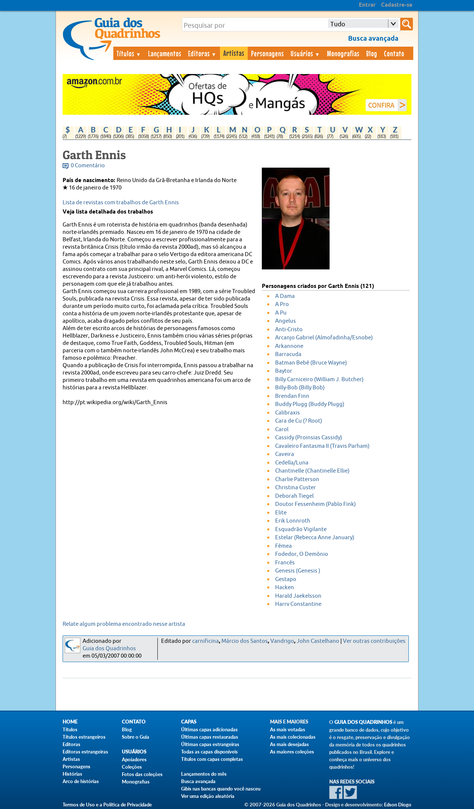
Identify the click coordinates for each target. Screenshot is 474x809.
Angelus (285, 321)
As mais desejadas (289, 744)
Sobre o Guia (135, 737)
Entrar (367, 5)
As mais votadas (287, 729)
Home (70, 722)
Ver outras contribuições (374, 641)
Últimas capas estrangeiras (210, 744)
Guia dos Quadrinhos (109, 648)
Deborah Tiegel (294, 496)
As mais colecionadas (293, 737)
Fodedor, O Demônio (301, 554)
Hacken (284, 587)
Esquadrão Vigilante (301, 529)
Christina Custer (295, 487)
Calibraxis (287, 412)
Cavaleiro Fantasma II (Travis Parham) (322, 446)
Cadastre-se (397, 5)
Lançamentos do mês (204, 774)
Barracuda (288, 354)
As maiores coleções (292, 752)
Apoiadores (134, 759)
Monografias (343, 53)
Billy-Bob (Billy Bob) (300, 387)
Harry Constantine (298, 604)
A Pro (282, 304)
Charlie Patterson (297, 479)
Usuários (305, 53)
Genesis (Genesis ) (297, 570)
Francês (285, 562)
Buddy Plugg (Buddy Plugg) (309, 404)
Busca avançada (198, 781)
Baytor (283, 371)
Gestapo (285, 579)
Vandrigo (282, 641)
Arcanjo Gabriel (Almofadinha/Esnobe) (324, 337)
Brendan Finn (292, 396)
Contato (394, 53)
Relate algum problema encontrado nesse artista (124, 624)
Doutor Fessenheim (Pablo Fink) (315, 504)
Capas (188, 722)
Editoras (202, 53)
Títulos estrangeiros (84, 737)
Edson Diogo (397, 805)
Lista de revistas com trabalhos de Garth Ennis (121, 202)
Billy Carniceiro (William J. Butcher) (319, 379)
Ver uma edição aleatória (207, 796)
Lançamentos (164, 53)
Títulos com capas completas (212, 759)
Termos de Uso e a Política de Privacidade (107, 805)
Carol (281, 429)
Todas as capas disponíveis (209, 752)
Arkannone (289, 346)
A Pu (281, 312)
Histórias (72, 774)
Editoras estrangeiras (85, 752)
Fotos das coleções (142, 774)
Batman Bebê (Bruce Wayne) (311, 362)
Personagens (267, 53)
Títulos (129, 53)
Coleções (132, 767)
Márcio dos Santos (244, 641)
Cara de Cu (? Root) (298, 420)
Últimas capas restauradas (209, 737)
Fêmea (283, 546)
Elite (281, 512)
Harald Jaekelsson (298, 596)
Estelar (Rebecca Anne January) (314, 537)
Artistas (233, 52)
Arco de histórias (81, 781)
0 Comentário (88, 165)
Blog (371, 53)
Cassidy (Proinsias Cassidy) (308, 437)
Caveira (284, 454)
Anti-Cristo (289, 329)
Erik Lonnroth (292, 520)
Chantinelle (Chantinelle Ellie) (312, 470)
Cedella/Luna (291, 462)
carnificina (205, 641)
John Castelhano (318, 641)
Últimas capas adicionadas (209, 729)
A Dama (285, 296)
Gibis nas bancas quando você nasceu (220, 789)
